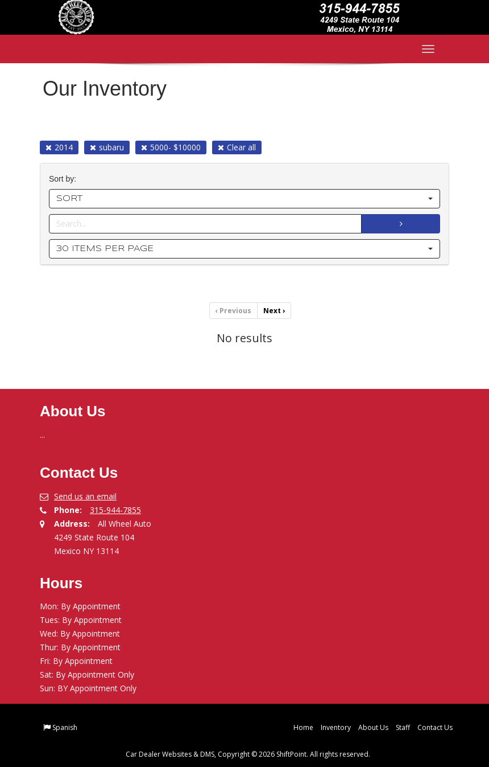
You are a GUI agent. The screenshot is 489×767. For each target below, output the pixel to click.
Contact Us (435, 727)
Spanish (64, 727)
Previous (233, 310)
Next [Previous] (274, 310)
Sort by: (65, 179)
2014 (59, 147)
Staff (403, 727)
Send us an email (85, 496)
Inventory (336, 727)
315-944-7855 (115, 510)
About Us (373, 727)
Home (303, 727)
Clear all (237, 147)
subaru (107, 147)
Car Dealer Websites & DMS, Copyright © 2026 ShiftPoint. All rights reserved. (248, 754)
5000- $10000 (171, 147)
